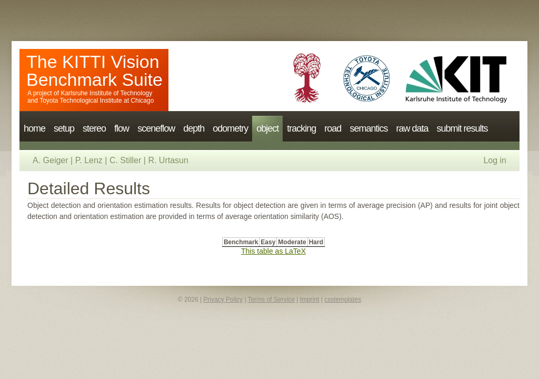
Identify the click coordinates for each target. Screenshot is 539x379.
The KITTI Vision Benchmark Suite (94, 70)
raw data (412, 128)
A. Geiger (50, 160)
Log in (494, 160)
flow (121, 128)
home (34, 128)
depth (193, 128)
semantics (368, 128)
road (332, 128)
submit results (461, 128)
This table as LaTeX (273, 251)
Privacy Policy (223, 299)
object (267, 128)
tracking (301, 128)
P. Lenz (89, 160)
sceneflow (156, 128)
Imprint (310, 299)
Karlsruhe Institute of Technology (106, 93)
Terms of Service (271, 299)
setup (64, 128)
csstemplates (342, 299)
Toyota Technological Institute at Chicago (96, 100)
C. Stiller (125, 160)
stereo (94, 128)
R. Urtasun (168, 160)
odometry (230, 128)
